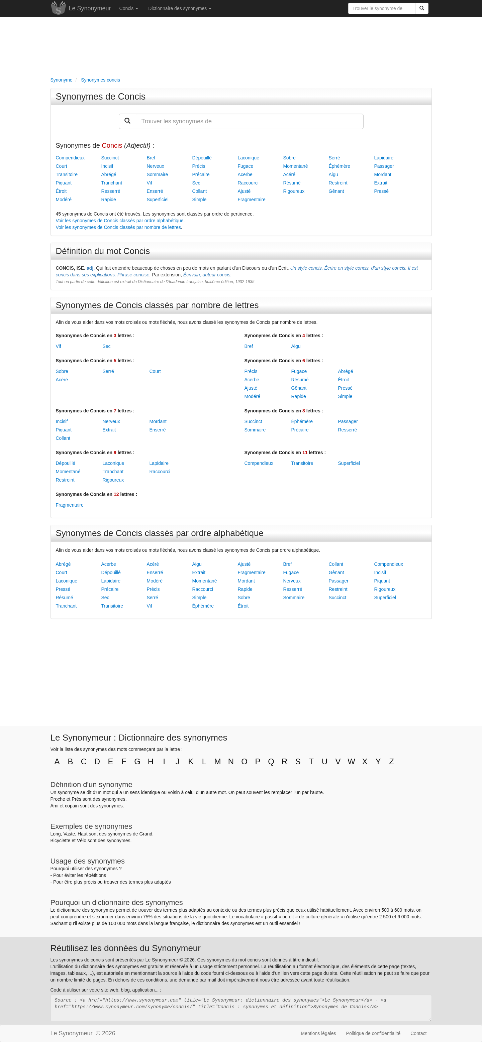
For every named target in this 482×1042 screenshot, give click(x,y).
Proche (58, 799)
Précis (198, 166)
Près (76, 799)
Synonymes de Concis (101, 97)
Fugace (246, 166)
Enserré (155, 191)
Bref (151, 157)
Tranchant (111, 182)
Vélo (81, 840)
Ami (55, 805)
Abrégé (108, 174)
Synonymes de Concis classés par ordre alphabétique (160, 533)
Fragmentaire (252, 199)
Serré (334, 157)
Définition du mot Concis (103, 251)
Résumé (292, 182)
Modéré (64, 199)
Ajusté (244, 191)
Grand (145, 833)
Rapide (108, 199)
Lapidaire (384, 157)
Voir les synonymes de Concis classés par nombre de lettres (118, 227)
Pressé (381, 191)
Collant (199, 191)
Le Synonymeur (90, 8)
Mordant (382, 174)
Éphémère (340, 166)
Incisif (107, 166)
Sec (196, 182)
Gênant (336, 191)
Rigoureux (294, 191)
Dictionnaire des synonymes (179, 8)
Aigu (333, 174)
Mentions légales (318, 1033)
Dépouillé (202, 157)
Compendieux (70, 157)
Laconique (249, 157)
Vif (149, 182)
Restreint (338, 182)
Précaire (201, 174)
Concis (128, 8)
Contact (418, 1033)
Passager (384, 166)
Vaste (69, 833)
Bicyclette (61, 840)
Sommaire (157, 174)
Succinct (110, 157)
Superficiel (158, 199)
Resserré (110, 191)
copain (72, 805)
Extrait (381, 182)
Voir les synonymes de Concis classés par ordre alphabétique (120, 220)
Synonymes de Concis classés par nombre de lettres (157, 305)
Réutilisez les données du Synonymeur (126, 948)
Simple (199, 199)
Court (61, 166)
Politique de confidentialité (373, 1033)
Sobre (289, 157)
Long (56, 833)
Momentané (295, 166)
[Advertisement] (241, 45)
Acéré (289, 174)
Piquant (64, 182)
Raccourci (248, 182)
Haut (83, 833)
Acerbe (245, 174)
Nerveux (155, 166)
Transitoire (67, 174)
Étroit (61, 191)
